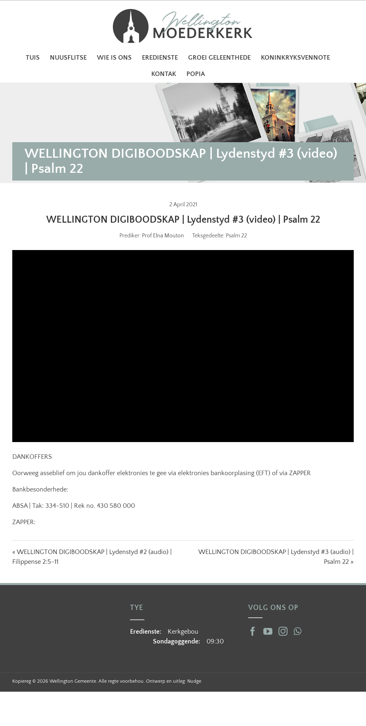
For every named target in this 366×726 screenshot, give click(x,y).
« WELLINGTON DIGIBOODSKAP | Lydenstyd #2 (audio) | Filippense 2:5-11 (92, 556)
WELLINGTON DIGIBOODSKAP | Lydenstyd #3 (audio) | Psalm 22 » (276, 556)
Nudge (194, 681)
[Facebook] (252, 631)
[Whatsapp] (297, 631)
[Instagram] (282, 631)
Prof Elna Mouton (163, 235)
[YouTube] (267, 631)
